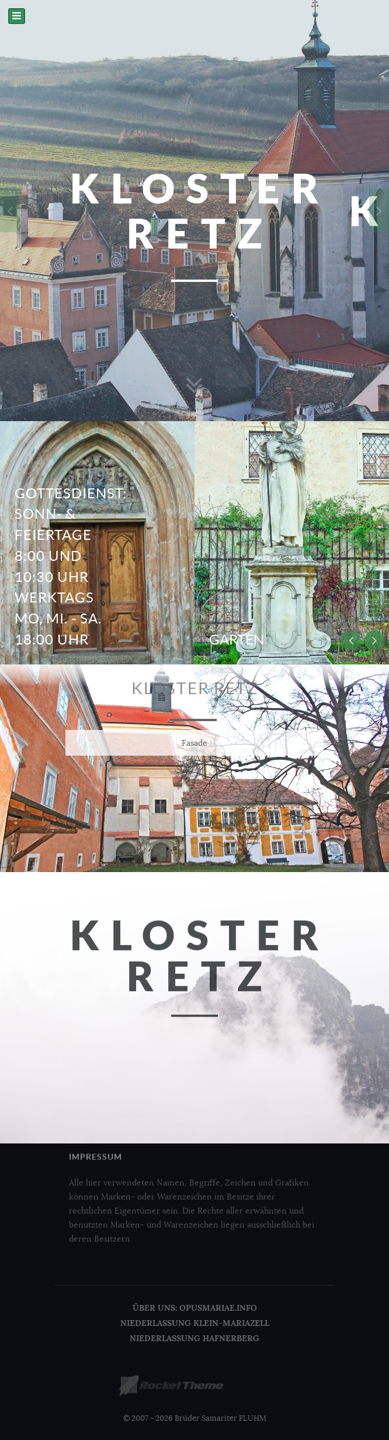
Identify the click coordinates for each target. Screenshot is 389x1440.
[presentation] (10, 210)
